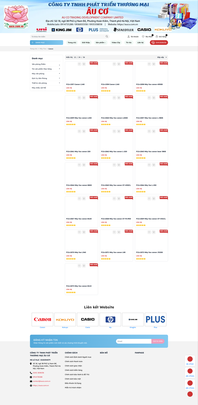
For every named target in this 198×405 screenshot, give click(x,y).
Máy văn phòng (38, 74)
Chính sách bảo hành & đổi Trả (77, 374)
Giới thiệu (86, 42)
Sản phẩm (101, 42)
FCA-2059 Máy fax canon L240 (79, 118)
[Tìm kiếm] (107, 36)
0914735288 (37, 377)
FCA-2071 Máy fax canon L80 (113, 252)
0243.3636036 (159, 42)
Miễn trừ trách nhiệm (73, 388)
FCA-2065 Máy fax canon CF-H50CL (116, 185)
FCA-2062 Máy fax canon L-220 (114, 151)
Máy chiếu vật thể (39, 88)
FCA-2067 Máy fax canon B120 (79, 219)
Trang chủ (72, 42)
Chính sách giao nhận (73, 366)
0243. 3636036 (38, 373)
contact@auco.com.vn (41, 381)
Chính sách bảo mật (73, 379)
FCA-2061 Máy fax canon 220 (78, 151)
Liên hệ (140, 42)
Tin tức (129, 42)
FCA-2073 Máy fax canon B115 (78, 286)
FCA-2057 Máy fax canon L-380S (149, 118)
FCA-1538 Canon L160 (110, 84)
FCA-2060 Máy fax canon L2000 (114, 118)
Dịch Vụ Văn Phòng (39, 78)
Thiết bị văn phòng (39, 83)
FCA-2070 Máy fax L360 (76, 252)
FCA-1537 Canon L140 (75, 84)
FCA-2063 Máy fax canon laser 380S (151, 151)
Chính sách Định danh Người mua (78, 357)
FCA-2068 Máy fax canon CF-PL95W (116, 219)
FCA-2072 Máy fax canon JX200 (149, 252)
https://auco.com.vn (41, 385)
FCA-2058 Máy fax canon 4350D (149, 84)
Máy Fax (43, 49)
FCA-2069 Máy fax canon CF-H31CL (151, 219)
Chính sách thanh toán (73, 361)
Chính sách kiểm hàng (73, 370)
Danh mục (38, 42)
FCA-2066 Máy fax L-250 (146, 185)
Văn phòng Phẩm (39, 64)
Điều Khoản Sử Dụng (73, 383)
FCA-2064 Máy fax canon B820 (79, 185)
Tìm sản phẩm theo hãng (42, 69)
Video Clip (116, 42)
